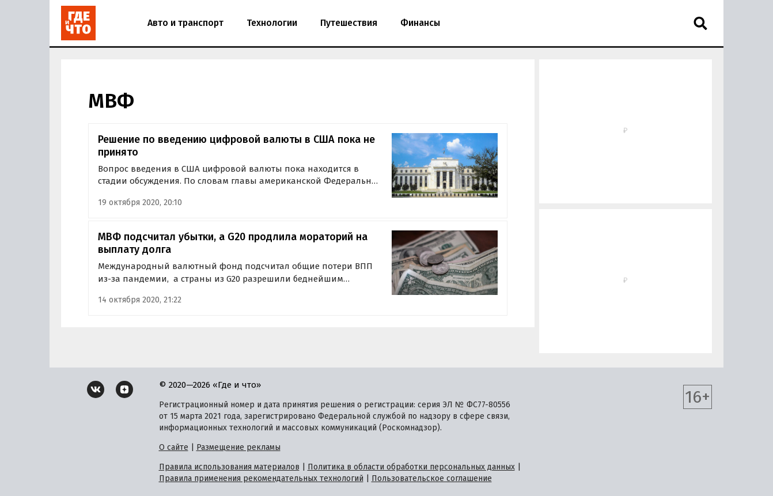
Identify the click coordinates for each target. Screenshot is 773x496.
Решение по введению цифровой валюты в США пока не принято (236, 146)
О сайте (173, 447)
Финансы (420, 22)
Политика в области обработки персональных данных (411, 467)
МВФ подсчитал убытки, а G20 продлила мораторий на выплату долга (232, 243)
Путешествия (348, 22)
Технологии (272, 22)
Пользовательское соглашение (432, 478)
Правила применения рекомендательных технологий (261, 478)
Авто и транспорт (185, 22)
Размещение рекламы (238, 447)
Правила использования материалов (229, 467)
